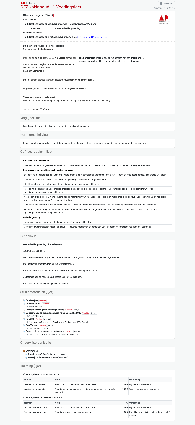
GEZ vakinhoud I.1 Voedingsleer (92, 37)
